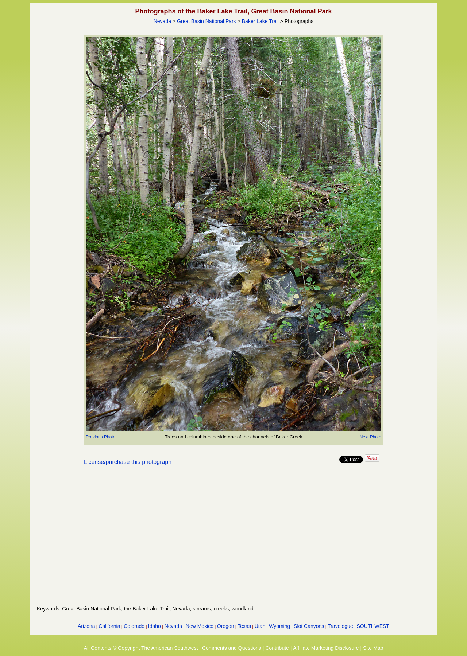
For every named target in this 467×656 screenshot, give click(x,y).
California (109, 626)
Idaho (154, 626)
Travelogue (340, 626)
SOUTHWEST (373, 626)
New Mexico (199, 626)
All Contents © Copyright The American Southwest (141, 648)
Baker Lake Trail (260, 21)
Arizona (86, 626)
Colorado (134, 626)
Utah (260, 626)
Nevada (162, 21)
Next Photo (370, 437)
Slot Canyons (309, 626)
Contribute (277, 648)
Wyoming (279, 626)
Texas (244, 626)
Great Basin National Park (206, 21)
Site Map (373, 648)
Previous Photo (100, 437)
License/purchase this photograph (127, 462)
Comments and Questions (231, 648)
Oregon (225, 626)
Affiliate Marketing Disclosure (326, 648)
